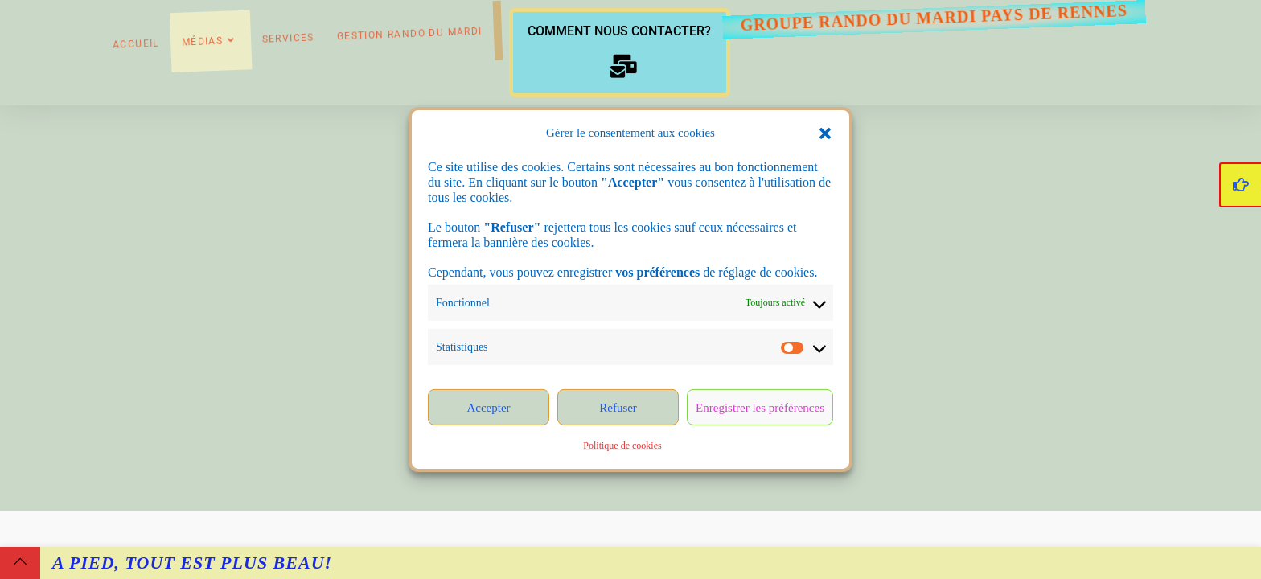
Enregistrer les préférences (760, 407)
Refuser (618, 407)
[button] (825, 133)
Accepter (488, 407)
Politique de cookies (622, 445)
